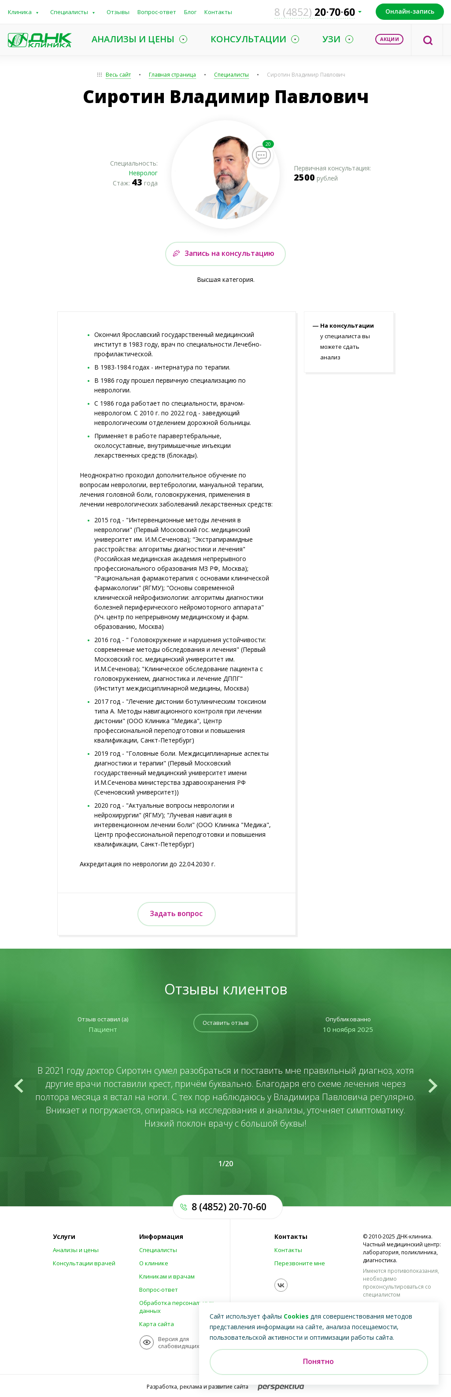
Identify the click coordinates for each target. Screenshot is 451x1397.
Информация (161, 1237)
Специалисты (69, 12)
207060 (314, 12)
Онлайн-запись (409, 11)
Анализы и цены (76, 1250)
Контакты (218, 12)
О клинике (153, 1263)
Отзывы (118, 12)
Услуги (64, 1237)
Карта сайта (156, 1324)
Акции (389, 39)
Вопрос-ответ (156, 12)
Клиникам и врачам (167, 1276)
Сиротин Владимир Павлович (306, 74)
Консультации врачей (84, 1263)
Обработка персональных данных (176, 1307)
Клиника (20, 12)
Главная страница (172, 74)
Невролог (143, 173)
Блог (190, 12)
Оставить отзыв (226, 1023)
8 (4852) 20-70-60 (229, 1207)
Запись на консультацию (229, 253)
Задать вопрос (176, 913)
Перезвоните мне (299, 1263)
